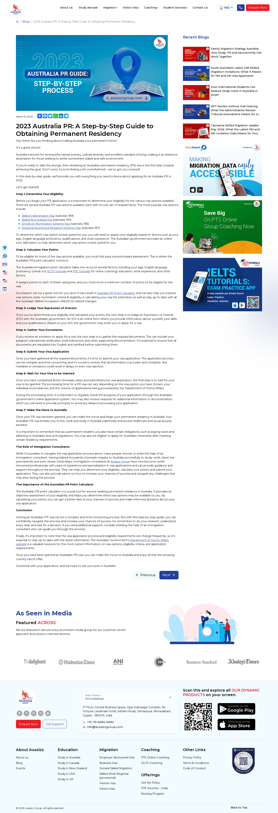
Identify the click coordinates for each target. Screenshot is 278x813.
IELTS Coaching (151, 763)
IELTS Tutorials (56, 271)
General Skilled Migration (115, 768)
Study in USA (66, 773)
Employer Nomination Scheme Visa (46, 223)
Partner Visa (107, 783)
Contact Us (200, 7)
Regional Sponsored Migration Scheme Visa (51, 228)
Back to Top (241, 807)
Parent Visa (107, 788)
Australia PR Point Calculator (116, 293)
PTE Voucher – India (154, 788)
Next (169, 575)
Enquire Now (257, 7)
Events (20, 768)
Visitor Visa (130, 7)
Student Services (175, 7)
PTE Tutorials (81, 271)
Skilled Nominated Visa (37, 219)
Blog (19, 763)
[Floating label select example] (128, 697)
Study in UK (65, 779)
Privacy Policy (192, 757)
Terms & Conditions (196, 763)
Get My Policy (150, 782)
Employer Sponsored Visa (116, 757)
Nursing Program (152, 793)
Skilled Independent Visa (38, 216)
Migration (109, 7)
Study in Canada (68, 763)
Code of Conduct (194, 768)
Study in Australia (69, 757)
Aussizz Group (120, 461)
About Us (66, 7)
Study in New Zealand (72, 768)
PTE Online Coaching (155, 757)
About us (22, 757)
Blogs (26, 21)
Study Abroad (88, 7)
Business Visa (108, 763)
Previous (145, 575)
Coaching (150, 7)
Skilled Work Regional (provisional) (113, 775)
